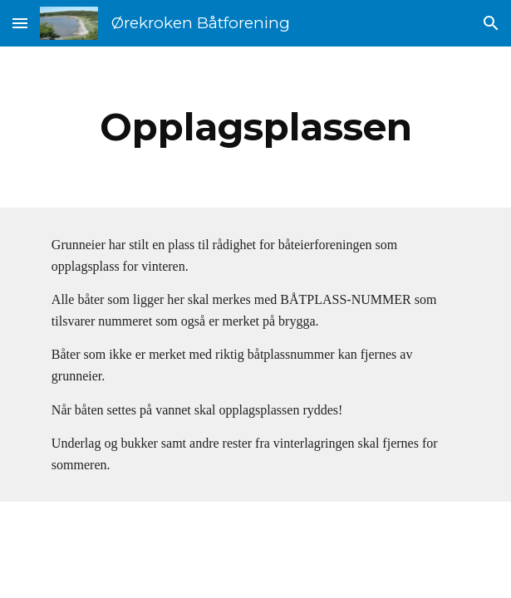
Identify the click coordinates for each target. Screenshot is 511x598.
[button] (20, 23)
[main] (255, 127)
